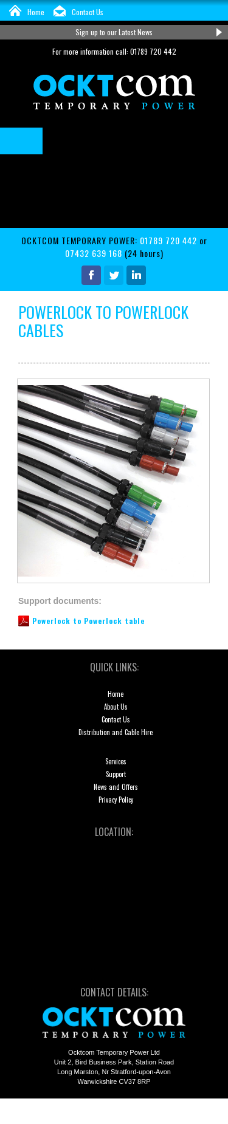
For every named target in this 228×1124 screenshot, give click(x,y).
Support (116, 774)
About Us (116, 706)
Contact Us (87, 12)
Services (115, 761)
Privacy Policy (115, 799)
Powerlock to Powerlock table (88, 620)
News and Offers (116, 787)
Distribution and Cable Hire (115, 732)
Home (35, 12)
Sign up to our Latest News (114, 32)
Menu (21, 141)
